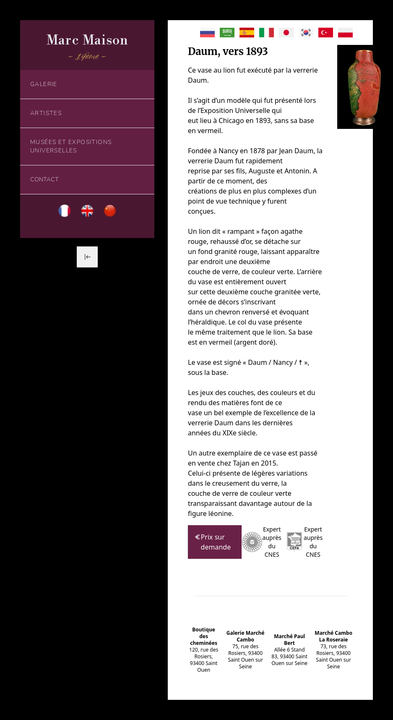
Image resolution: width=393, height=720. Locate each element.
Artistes (46, 113)
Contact (44, 179)
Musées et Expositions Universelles (71, 146)
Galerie (43, 84)
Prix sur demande (213, 542)
